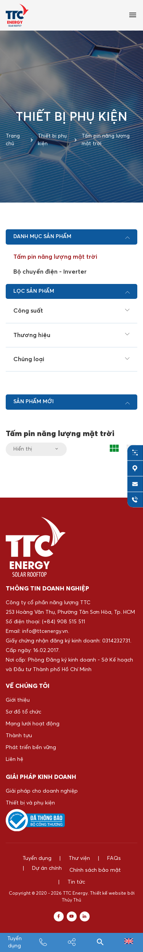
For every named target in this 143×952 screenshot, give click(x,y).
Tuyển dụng (36, 858)
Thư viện (79, 858)
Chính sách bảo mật (82, 870)
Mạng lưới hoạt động (32, 724)
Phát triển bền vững (31, 747)
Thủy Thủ (71, 888)
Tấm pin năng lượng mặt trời (55, 257)
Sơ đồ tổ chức (23, 712)
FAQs (114, 858)
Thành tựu (19, 735)
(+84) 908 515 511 (63, 621)
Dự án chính (25, 870)
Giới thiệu (18, 700)
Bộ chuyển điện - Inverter (50, 272)
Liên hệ (14, 759)
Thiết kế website (108, 881)
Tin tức (124, 870)
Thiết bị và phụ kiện (30, 803)
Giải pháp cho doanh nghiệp (42, 791)
